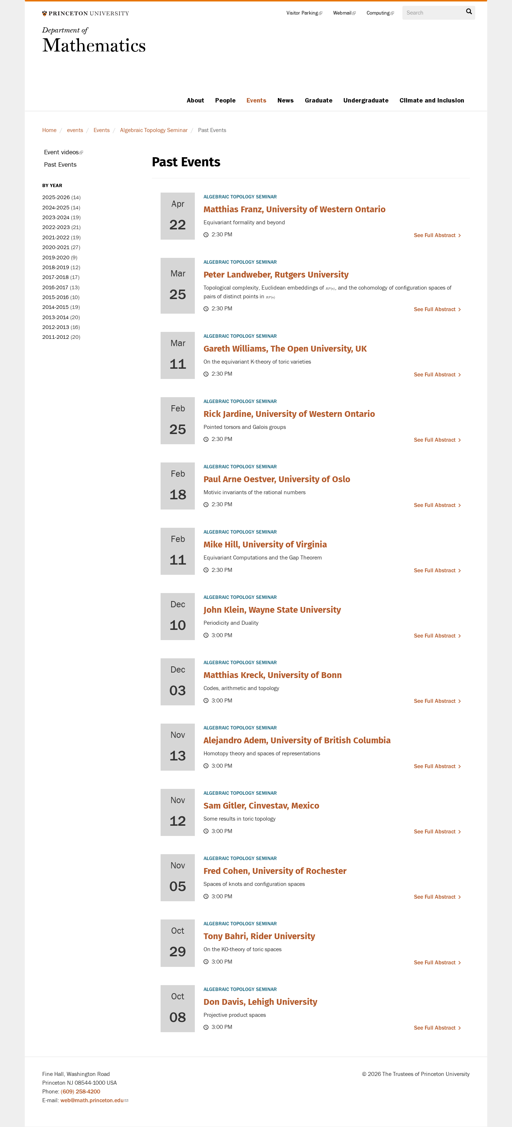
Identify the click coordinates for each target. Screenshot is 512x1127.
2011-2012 (55, 337)
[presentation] (330, 287)
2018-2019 (55, 267)
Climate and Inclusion (431, 100)
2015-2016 (55, 297)
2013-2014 (55, 317)
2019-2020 (56, 258)
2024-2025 (56, 208)
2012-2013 (55, 327)
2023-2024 (56, 217)
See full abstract (435, 235)
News (285, 100)
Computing (383, 14)
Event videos (73, 153)
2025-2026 (56, 197)
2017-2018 (55, 277)
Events (257, 100)
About (195, 100)
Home (49, 130)
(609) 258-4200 (80, 1092)
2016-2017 (55, 287)
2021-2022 (56, 238)
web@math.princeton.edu (94, 1100)
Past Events (60, 165)
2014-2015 (55, 307)
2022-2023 (56, 227)
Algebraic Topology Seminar (154, 130)
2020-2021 (56, 247)
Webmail (347, 14)
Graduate (318, 100)
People (225, 100)
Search (469, 12)
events (75, 130)
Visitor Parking (307, 14)
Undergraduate (366, 100)
